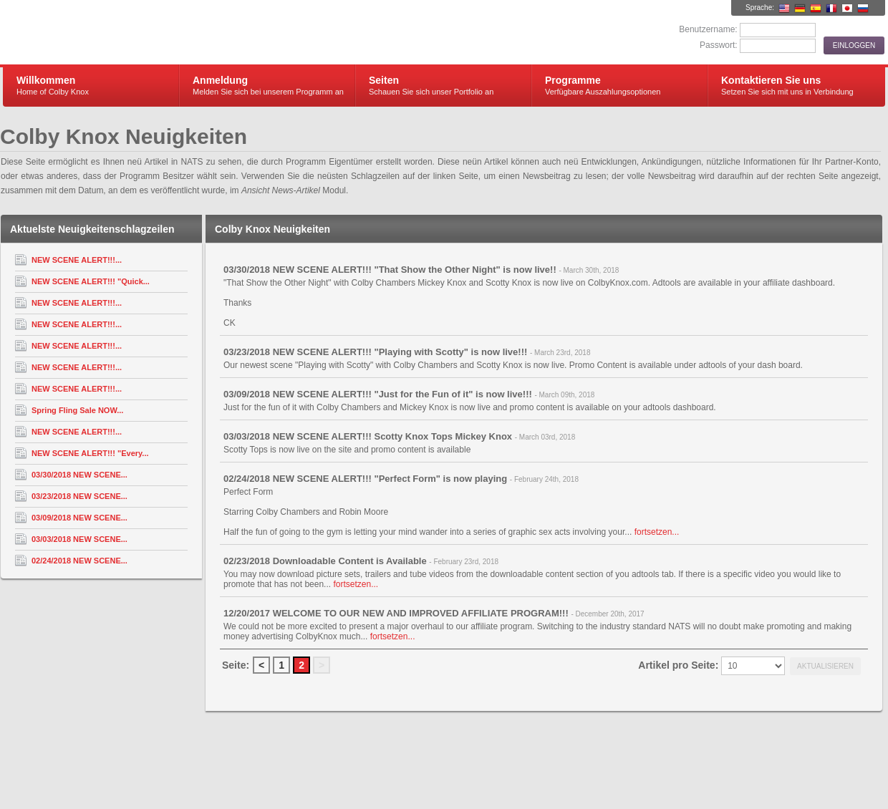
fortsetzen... (657, 532)
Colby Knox (174, 33)
